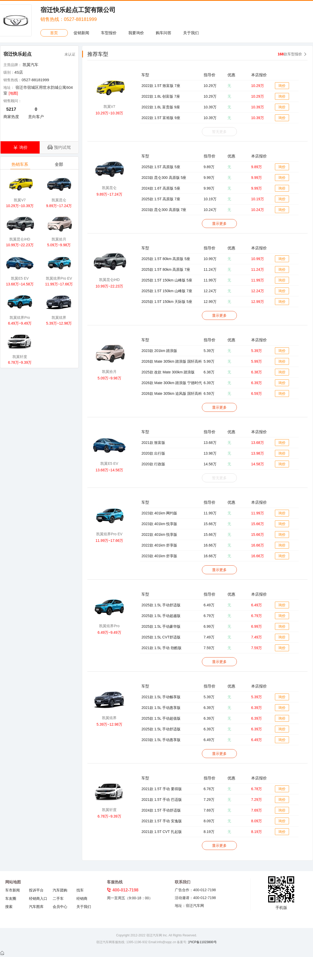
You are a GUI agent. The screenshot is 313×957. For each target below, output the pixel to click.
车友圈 (10, 898)
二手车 (58, 898)
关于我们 (191, 33)
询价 (282, 86)
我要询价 (136, 33)
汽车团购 (60, 890)
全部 (59, 165)
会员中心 (60, 907)
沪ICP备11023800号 (202, 942)
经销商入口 (38, 898)
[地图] (13, 93)
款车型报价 (290, 54)
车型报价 (109, 33)
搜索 (9, 907)
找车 (80, 890)
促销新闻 (81, 33)
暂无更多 (219, 132)
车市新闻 (12, 890)
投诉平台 (36, 890)
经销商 (81, 898)
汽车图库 (36, 907)
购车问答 (163, 33)
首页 (54, 33)
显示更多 (219, 223)
